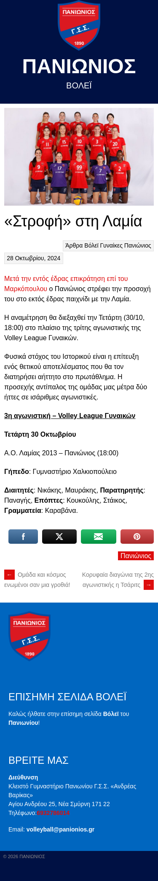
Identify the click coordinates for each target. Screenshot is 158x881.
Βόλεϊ (91, 245)
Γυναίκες (111, 245)
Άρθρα (74, 245)
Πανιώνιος (137, 245)
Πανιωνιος (79, 66)
